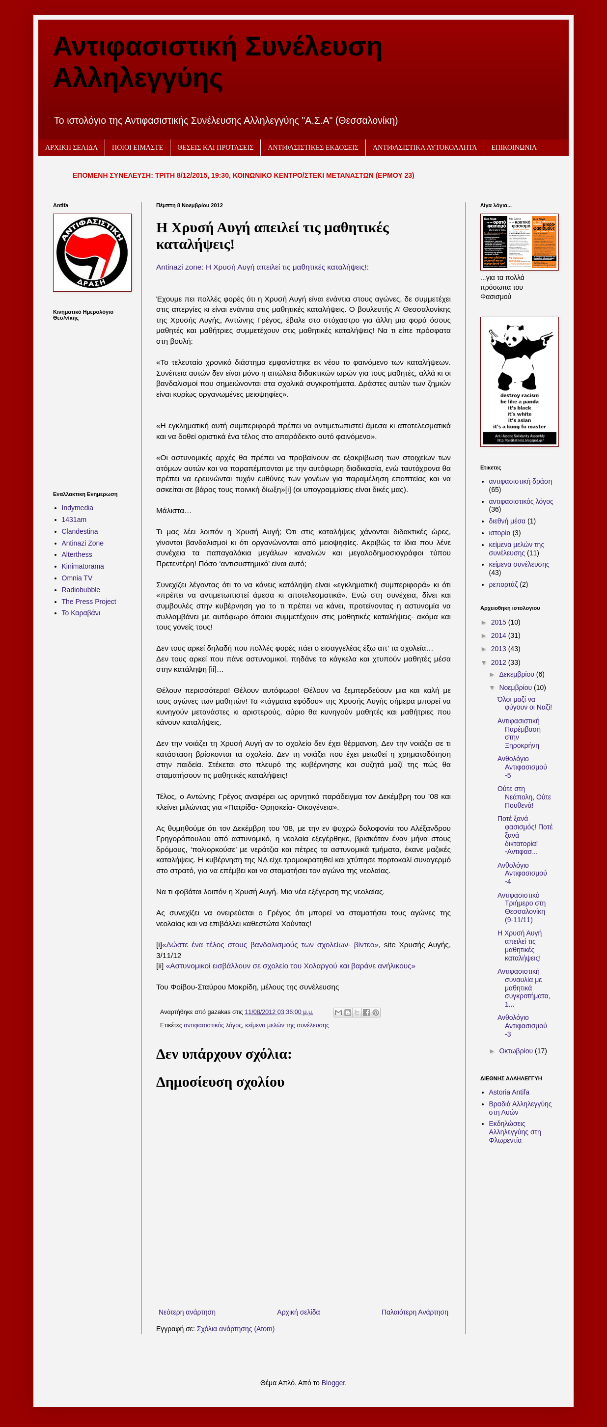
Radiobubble (81, 590)
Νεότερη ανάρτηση (187, 1312)
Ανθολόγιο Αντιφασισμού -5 (522, 767)
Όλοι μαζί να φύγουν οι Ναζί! (524, 703)
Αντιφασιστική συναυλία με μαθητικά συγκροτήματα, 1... (524, 987)
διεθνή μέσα (507, 521)
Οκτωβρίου (517, 1051)
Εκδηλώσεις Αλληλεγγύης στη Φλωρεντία (515, 1132)
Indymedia (78, 508)
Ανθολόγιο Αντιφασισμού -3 (522, 1026)
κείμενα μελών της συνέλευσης (287, 1025)
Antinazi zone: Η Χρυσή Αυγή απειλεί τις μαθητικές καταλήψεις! (261, 267)
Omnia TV (77, 578)
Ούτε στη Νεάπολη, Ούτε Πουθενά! (524, 797)
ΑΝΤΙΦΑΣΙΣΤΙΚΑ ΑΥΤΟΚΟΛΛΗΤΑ (425, 147)
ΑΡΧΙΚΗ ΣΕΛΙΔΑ (71, 147)
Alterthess (77, 554)
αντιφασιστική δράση (520, 481)
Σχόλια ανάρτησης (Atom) (236, 1329)
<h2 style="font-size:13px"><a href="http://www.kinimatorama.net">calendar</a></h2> (90, 399)
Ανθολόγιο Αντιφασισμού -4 (522, 873)
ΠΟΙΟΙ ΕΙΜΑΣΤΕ (137, 147)
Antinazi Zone (83, 543)
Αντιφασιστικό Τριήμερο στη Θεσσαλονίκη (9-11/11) (521, 907)
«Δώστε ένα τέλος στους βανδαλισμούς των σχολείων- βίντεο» (270, 944)
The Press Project (89, 601)
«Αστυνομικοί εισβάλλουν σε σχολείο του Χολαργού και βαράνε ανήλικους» (292, 965)
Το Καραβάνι (81, 613)
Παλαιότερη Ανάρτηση (415, 1312)
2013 (499, 649)
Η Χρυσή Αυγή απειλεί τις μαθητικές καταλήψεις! (519, 945)
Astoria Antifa (509, 1092)
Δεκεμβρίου (517, 674)
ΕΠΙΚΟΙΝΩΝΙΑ (514, 147)
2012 (499, 662)
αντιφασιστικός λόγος (213, 1025)
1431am (74, 519)
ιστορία (500, 533)
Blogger (333, 1383)
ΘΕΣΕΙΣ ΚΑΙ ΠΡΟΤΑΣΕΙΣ (215, 147)
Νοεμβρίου (516, 687)
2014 (499, 635)
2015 (499, 622)
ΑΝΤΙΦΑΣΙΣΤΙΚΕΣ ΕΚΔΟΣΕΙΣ (313, 147)
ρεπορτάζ (503, 584)
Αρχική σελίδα (298, 1312)
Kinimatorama (83, 566)
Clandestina (80, 531)
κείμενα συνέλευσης (519, 564)
